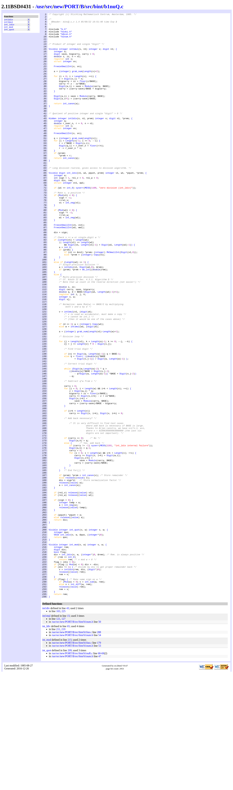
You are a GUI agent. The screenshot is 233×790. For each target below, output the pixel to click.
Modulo (88, 100)
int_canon (68, 121)
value (80, 570)
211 (58, 746)
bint (98, 6)
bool (56, 659)
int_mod (8, 28)
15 (68, 732)
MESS (87, 222)
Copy (96, 303)
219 (63, 746)
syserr (80, 222)
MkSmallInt (113, 300)
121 (58, 735)
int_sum (89, 695)
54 (99, 752)
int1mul (8, 22)
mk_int (86, 321)
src (49, 6)
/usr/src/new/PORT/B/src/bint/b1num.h (72, 738)
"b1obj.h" (66, 35)
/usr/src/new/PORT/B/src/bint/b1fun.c (72, 749)
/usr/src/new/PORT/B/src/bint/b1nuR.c (72, 770)
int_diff (76, 698)
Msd (61, 231)
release (69, 570)
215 (70, 756)
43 (67, 725)
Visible (53, 56)
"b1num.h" (66, 41)
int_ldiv (9, 25)
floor (83, 95)
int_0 (70, 222)
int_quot (9, 31)
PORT (72, 6)
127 (63, 735)
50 (99, 738)
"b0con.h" (66, 38)
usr (40, 6)
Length (87, 83)
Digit (67, 92)
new (58, 6)
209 (70, 767)
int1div (8, 20)
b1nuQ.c (113, 6)
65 (68, 743)
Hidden (52, 139)
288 (99, 749)
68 (99, 770)
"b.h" (63, 32)
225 (63, 728)
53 (99, 762)
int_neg (69, 240)
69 (102, 770)
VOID (56, 639)
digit (106, 56)
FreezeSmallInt (63, 77)
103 (58, 728)
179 (99, 759)
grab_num (77, 83)
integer (63, 56)
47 (99, 773)
